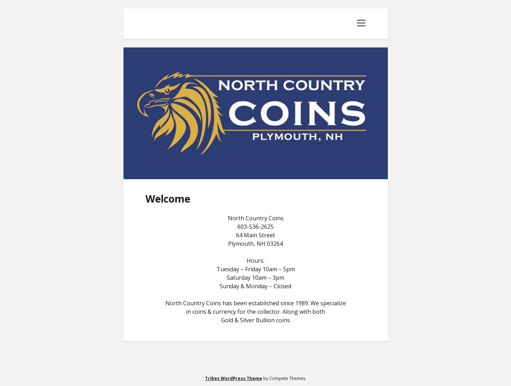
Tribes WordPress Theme (233, 378)
